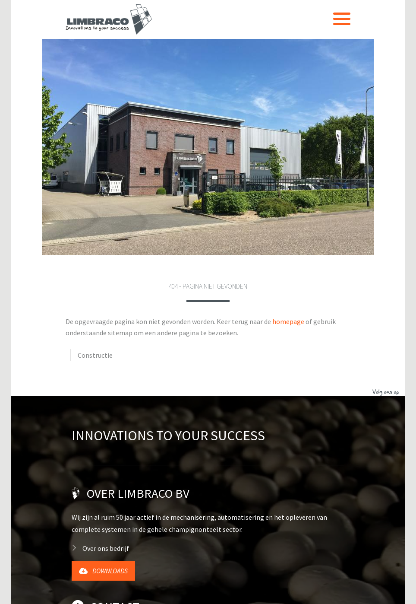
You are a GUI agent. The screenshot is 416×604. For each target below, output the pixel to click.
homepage (288, 105)
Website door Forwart (97, 592)
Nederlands (96, 519)
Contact (105, 390)
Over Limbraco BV (138, 277)
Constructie (95, 139)
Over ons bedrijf (105, 332)
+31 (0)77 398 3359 (105, 445)
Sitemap (294, 592)
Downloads (103, 354)
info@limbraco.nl (104, 464)
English (90, 532)
